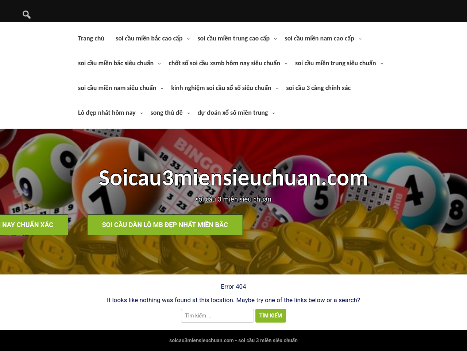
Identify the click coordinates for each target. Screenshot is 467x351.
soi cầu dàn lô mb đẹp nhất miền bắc (323, 225)
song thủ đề (167, 113)
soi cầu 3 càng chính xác (318, 88)
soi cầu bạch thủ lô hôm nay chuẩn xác (149, 225)
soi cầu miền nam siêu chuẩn (117, 88)
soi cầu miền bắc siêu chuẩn (116, 63)
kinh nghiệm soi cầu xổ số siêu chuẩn (221, 88)
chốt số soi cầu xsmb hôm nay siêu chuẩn (224, 63)
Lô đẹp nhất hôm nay (107, 113)
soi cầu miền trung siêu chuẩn (335, 63)
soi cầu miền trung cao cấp (233, 38)
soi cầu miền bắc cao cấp (149, 38)
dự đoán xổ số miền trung (233, 113)
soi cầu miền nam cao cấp (319, 38)
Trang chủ (91, 38)
